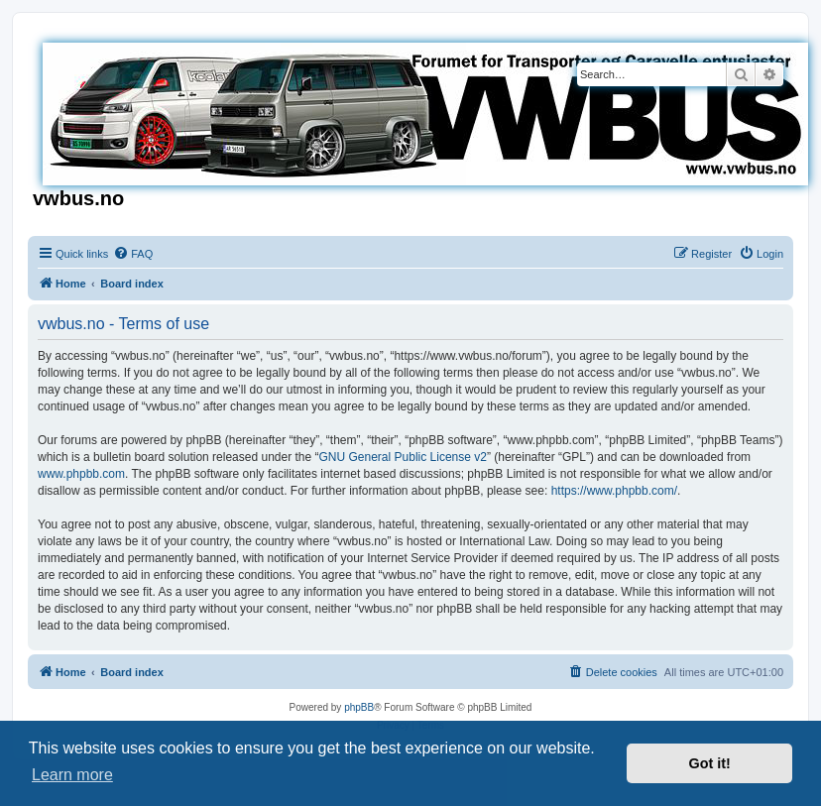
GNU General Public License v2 (403, 457)
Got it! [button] (710, 763)
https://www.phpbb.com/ (614, 491)
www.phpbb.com (81, 474)
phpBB (359, 707)
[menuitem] (133, 254)
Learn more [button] (72, 774)
